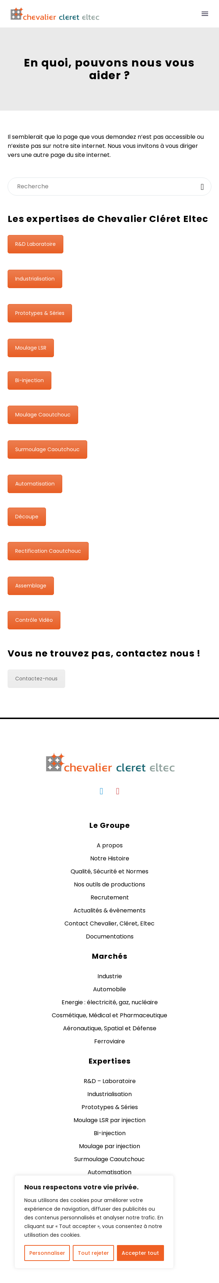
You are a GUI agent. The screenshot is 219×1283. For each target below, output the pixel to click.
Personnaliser (47, 1253)
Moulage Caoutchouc (43, 414)
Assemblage (30, 585)
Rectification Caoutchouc (48, 551)
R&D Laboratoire (35, 244)
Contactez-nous (36, 678)
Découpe (26, 516)
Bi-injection (29, 380)
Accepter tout (140, 1253)
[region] (94, 1222)
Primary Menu (205, 14)
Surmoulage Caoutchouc (47, 449)
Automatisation (35, 483)
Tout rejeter (93, 1253)
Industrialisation (35, 278)
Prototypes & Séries (39, 313)
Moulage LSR (30, 347)
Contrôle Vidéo (34, 620)
